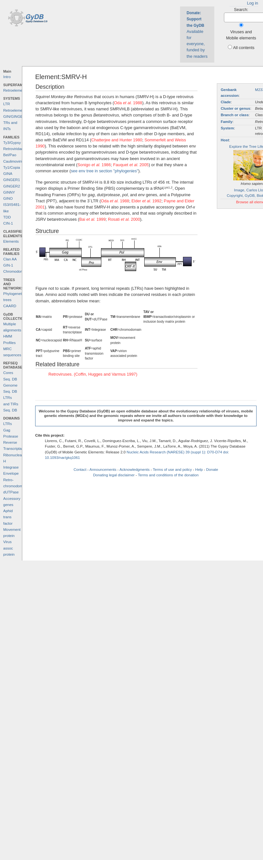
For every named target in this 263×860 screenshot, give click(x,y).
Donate (212, 469)
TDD (7, 217)
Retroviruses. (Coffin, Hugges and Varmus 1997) (92, 374)
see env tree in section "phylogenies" (104, 170)
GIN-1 (8, 265)
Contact (80, 469)
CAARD (9, 306)
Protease (10, 436)
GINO (8, 198)
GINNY (9, 192)
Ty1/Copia (11, 167)
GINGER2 (11, 186)
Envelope (11, 473)
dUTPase (11, 492)
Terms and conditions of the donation (168, 475)
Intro (7, 77)
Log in (252, 3)
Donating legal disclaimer (114, 475)
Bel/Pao (9, 155)
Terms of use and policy (172, 469)
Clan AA (10, 259)
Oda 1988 (128, 102)
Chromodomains (16, 271)
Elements (11, 241)
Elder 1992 (146, 200)
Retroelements (15, 90)
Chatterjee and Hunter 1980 (116, 139)
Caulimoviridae (15, 161)
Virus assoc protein (9, 548)
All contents (243, 47)
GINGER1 (11, 180)
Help (199, 469)
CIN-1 (8, 223)
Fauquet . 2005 (130, 164)
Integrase (11, 467)
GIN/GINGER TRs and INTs (14, 123)
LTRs (7, 424)
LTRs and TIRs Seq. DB (10, 404)
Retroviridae (13, 149)
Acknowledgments (134, 469)
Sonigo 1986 (94, 164)
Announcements (102, 469)
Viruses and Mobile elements (241, 34)
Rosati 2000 (124, 219)
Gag (6, 430)
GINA (7, 174)
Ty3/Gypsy (12, 143)
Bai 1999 (92, 219)
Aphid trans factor (8, 517)
